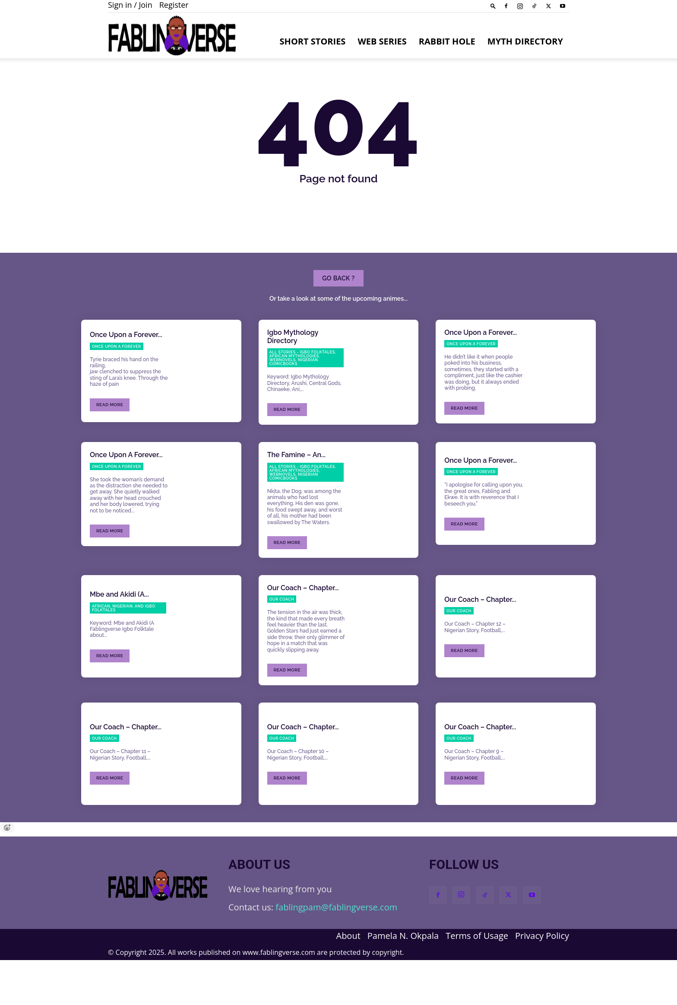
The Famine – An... (296, 500)
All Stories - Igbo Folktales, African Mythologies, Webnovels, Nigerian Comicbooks (302, 403)
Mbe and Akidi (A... (119, 639)
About (348, 981)
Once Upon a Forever (116, 391)
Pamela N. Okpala (403, 981)
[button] (493, 6)
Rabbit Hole (447, 41)
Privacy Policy (542, 981)
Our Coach (281, 644)
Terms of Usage (477, 981)
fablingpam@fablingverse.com (336, 952)
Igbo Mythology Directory (293, 381)
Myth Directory (525, 41)
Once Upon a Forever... (126, 379)
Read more (109, 449)
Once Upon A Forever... (126, 500)
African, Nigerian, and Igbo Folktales (123, 653)
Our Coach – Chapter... (303, 633)
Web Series (381, 41)
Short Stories (313, 41)
